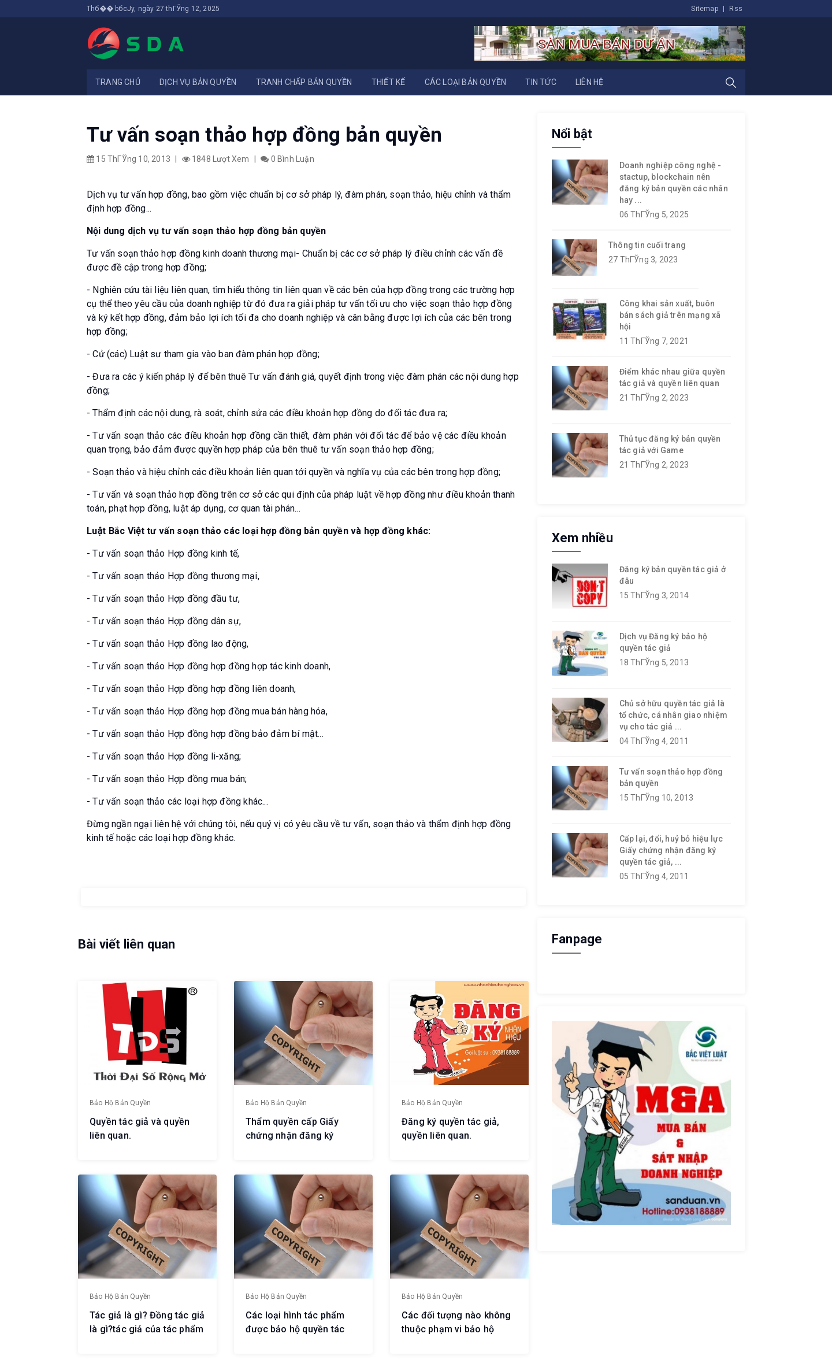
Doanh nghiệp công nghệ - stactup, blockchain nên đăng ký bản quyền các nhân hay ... (673, 183)
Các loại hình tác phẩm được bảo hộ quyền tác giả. (295, 1328)
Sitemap (704, 9)
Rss (735, 9)
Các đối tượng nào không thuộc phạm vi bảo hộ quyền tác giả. (456, 1328)
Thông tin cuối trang (647, 245)
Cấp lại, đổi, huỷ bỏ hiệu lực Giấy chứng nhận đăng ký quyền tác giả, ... (671, 850)
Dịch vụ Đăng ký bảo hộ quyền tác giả (663, 642)
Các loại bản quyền (466, 82)
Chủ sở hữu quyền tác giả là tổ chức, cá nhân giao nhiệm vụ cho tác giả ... (673, 715)
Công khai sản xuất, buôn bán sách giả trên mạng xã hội (670, 315)
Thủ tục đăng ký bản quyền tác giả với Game (670, 444)
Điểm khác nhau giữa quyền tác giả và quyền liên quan (672, 377)
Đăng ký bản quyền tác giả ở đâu (672, 575)
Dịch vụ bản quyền (197, 82)
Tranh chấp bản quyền (304, 82)
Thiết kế (389, 82)
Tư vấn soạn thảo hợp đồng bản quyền (671, 777)
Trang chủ (117, 82)
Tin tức (540, 82)
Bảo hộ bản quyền (120, 1102)
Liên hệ (589, 82)
